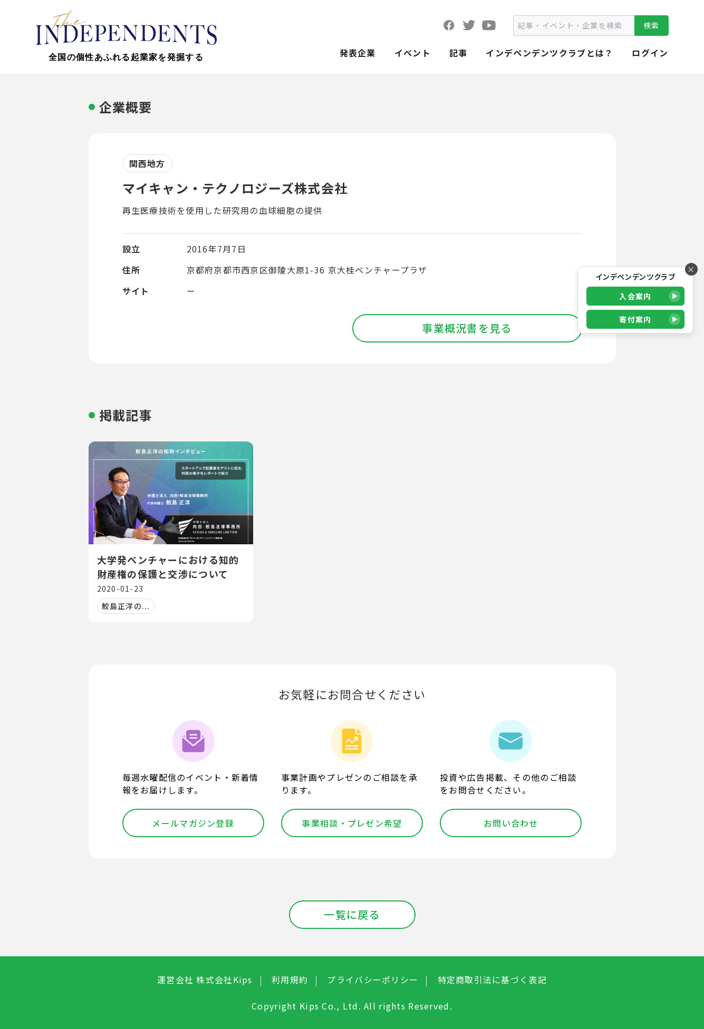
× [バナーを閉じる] (691, 269)
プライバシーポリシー (372, 979)
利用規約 (290, 979)
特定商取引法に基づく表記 (492, 979)
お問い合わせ (511, 823)
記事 (458, 52)
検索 (651, 25)
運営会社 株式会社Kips (205, 979)
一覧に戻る (352, 914)
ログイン (650, 52)
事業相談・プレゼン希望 (352, 823)
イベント (412, 52)
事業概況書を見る (467, 328)
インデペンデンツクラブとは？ (549, 52)
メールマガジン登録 (193, 823)
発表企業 (358, 52)
